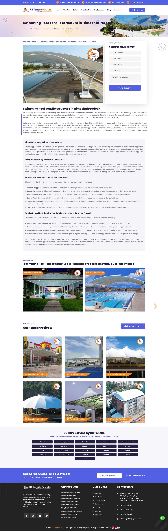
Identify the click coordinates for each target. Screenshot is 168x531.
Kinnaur (128, 446)
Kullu (42, 450)
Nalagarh (42, 455)
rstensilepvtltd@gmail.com (94, 2)
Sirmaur (106, 455)
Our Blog (97, 507)
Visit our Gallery (133, 326)
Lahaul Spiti (63, 450)
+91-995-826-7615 (135, 475)
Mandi (106, 450)
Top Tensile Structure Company (71, 511)
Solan (127, 455)
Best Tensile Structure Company (68, 508)
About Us (97, 493)
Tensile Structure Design (69, 514)
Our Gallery (97, 496)
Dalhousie (106, 442)
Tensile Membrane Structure (70, 498)
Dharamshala (127, 442)
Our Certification (99, 500)
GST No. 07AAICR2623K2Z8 (67, 2)
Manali (85, 450)
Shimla (85, 455)
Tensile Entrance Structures (70, 504)
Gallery (75, 10)
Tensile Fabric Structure (68, 495)
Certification (86, 10)
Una (85, 459)
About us (66, 10)
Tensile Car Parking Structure (70, 492)
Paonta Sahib (64, 455)
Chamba (85, 442)
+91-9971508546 (126, 514)
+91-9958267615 (116, 2)
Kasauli (85, 446)
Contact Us (98, 514)
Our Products (99, 10)
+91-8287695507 (135, 2)
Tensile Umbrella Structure (69, 501)
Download (137, 10)
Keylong (106, 446)
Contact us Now (109, 475)
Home (58, 10)
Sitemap (97, 511)
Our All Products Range (68, 517)
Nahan (127, 450)
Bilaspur (64, 442)
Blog (109, 10)
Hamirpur (42, 446)
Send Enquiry (125, 88)
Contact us (117, 10)
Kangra (64, 446)
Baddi (42, 442)
